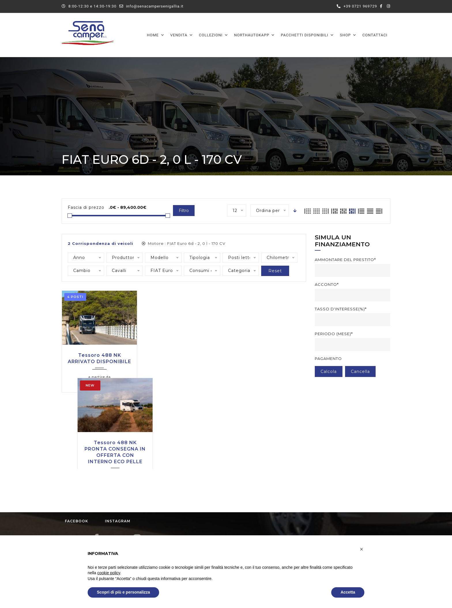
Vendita (181, 35)
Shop (348, 35)
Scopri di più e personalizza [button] (123, 592)
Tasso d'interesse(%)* (341, 309)
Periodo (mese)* (334, 333)
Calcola (329, 371)
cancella (360, 371)
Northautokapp (254, 35)
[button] (361, 549)
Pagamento (328, 358)
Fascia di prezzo (86, 207)
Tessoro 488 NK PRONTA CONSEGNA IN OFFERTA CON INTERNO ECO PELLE (183, 364)
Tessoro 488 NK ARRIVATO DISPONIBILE (99, 358)
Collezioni (213, 35)
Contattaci (374, 35)
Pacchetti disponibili (307, 35)
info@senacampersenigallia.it (154, 6)
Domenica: (245, 513)
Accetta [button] (347, 592)
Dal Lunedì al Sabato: (256, 493)
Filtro (184, 210)
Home (156, 35)
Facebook (82, 449)
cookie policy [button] (108, 573)
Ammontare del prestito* (345, 259)
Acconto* (327, 284)
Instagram (123, 449)
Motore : (183, 243)
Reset (275, 270)
